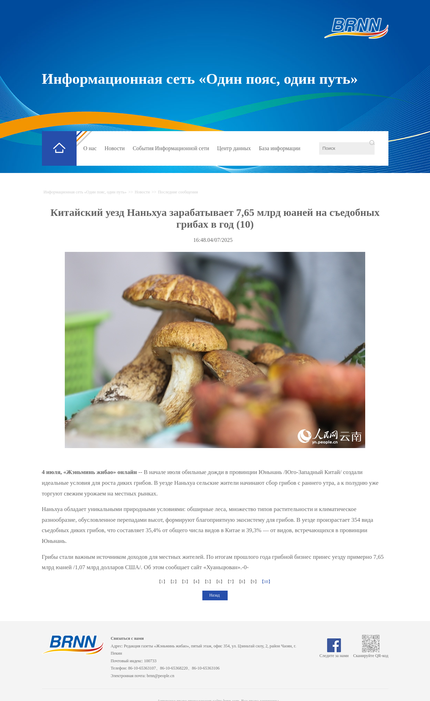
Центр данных (234, 148)
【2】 (174, 581)
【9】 (254, 581)
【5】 (208, 581)
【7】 (231, 581)
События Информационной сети (171, 148)
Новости (115, 148)
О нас (90, 148)
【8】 (242, 581)
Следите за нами (334, 653)
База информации (279, 148)
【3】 (185, 581)
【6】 (220, 581)
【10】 (266, 581)
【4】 (197, 581)
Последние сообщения (178, 192)
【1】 (162, 581)
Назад (215, 595)
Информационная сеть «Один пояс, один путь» (200, 79)
